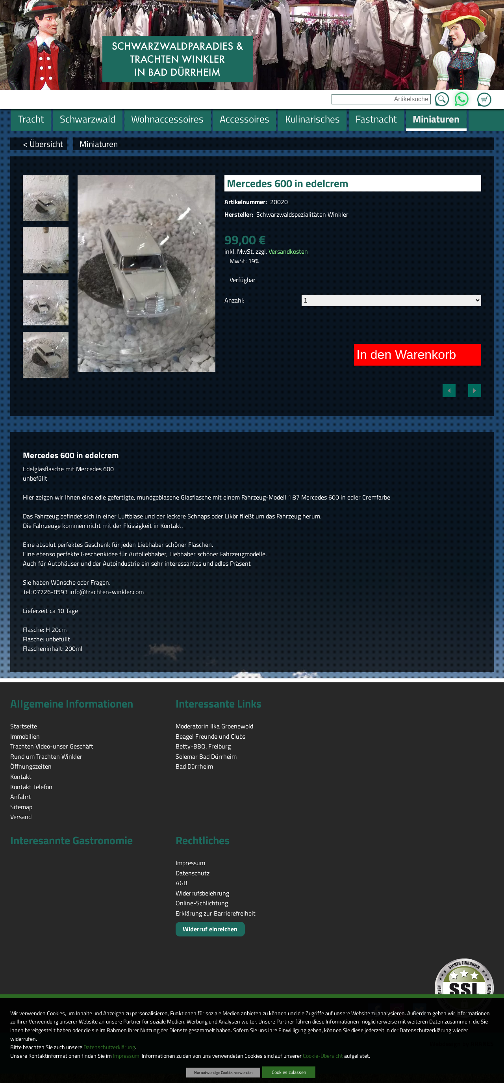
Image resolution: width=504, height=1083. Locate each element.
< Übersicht (43, 143)
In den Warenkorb (406, 354)
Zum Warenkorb (484, 95)
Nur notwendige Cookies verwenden (223, 1072)
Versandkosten (288, 251)
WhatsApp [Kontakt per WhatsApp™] (462, 97)
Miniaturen (99, 143)
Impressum (126, 1055)
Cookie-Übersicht (323, 1055)
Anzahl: (234, 300)
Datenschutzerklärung (109, 1047)
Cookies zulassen (289, 1072)
